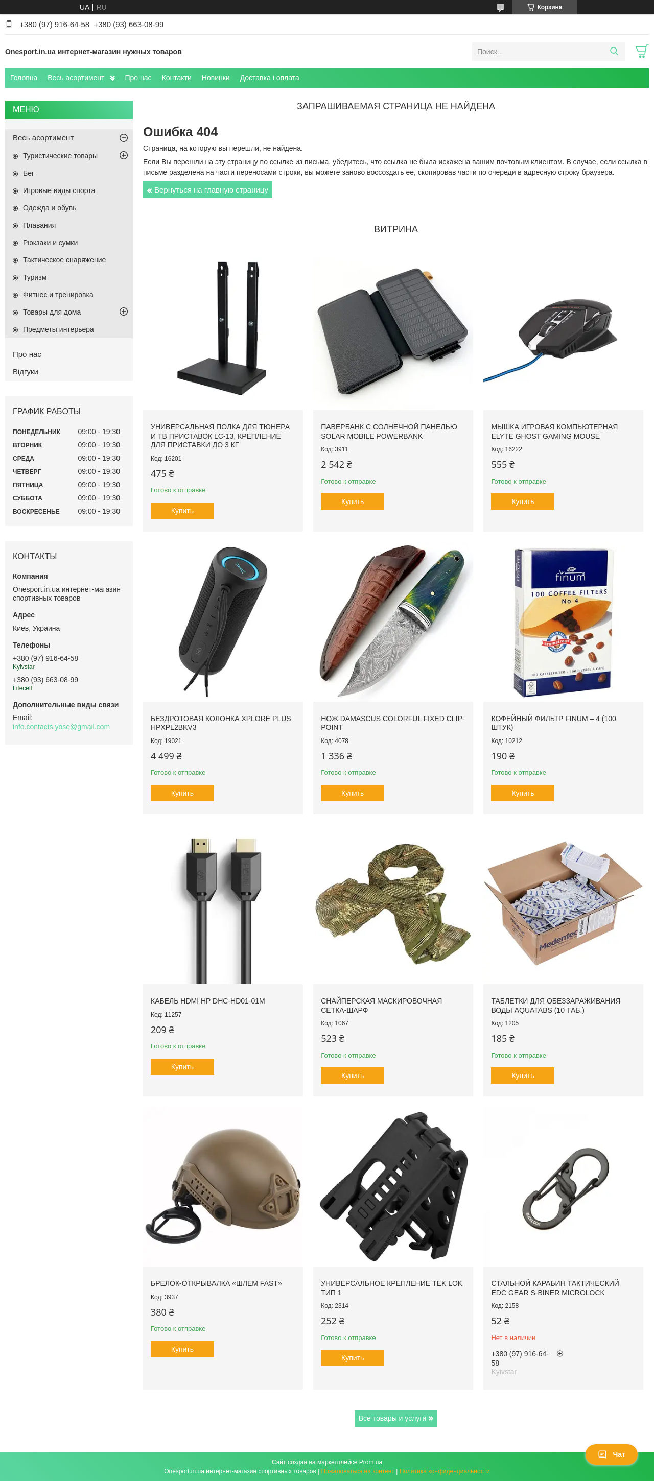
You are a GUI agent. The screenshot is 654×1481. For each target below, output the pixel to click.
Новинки (216, 78)
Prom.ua (370, 1462)
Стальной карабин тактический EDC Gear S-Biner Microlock (555, 1288)
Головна (23, 78)
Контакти (177, 78)
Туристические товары (60, 156)
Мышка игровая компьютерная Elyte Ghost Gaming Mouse (554, 431)
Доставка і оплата (269, 78)
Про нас (138, 78)
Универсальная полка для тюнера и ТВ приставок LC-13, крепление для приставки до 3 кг (220, 436)
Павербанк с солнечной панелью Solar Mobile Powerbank (389, 431)
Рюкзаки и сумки (50, 242)
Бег (28, 173)
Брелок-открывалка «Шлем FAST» (216, 1283)
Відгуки (25, 371)
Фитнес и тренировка (58, 295)
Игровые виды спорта (59, 190)
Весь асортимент (76, 78)
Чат (611, 1454)
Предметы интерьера (58, 329)
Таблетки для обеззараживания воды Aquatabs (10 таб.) (555, 1005)
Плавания (39, 225)
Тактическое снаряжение (64, 260)
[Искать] (613, 51)
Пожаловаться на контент (357, 1471)
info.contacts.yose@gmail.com (61, 727)
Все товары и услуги (393, 1418)
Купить (182, 511)
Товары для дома (52, 312)
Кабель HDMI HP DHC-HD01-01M (208, 1001)
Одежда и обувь (50, 208)
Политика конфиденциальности (445, 1471)
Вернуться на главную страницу (211, 189)
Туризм (34, 277)
